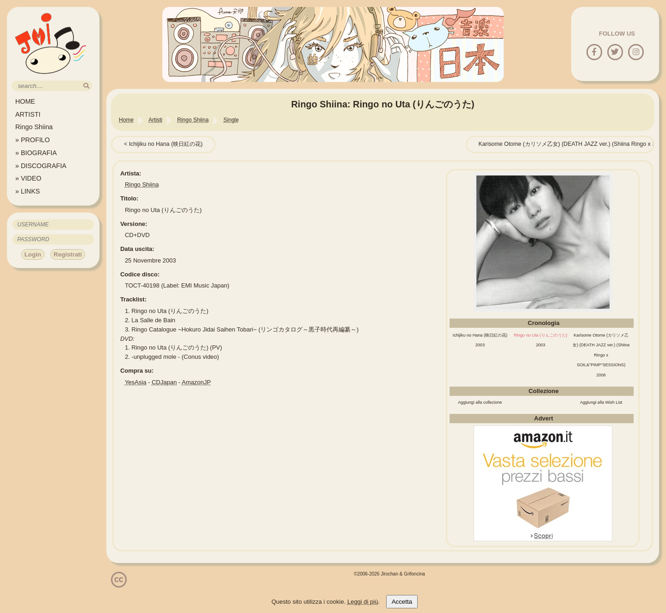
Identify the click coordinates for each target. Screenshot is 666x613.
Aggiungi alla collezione (480, 402)
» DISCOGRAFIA (40, 165)
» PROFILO (32, 140)
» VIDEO (28, 178)
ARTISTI (28, 114)
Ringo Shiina (34, 127)
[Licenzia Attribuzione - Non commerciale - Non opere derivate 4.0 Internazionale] (119, 584)
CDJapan (164, 382)
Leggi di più (362, 601)
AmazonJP (196, 382)
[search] (86, 86)
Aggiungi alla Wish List (601, 402)
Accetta (402, 601)
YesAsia (136, 382)
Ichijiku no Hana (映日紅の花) (166, 144)
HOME (25, 101)
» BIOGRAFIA (36, 152)
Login (33, 254)
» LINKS (27, 191)
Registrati (68, 254)
